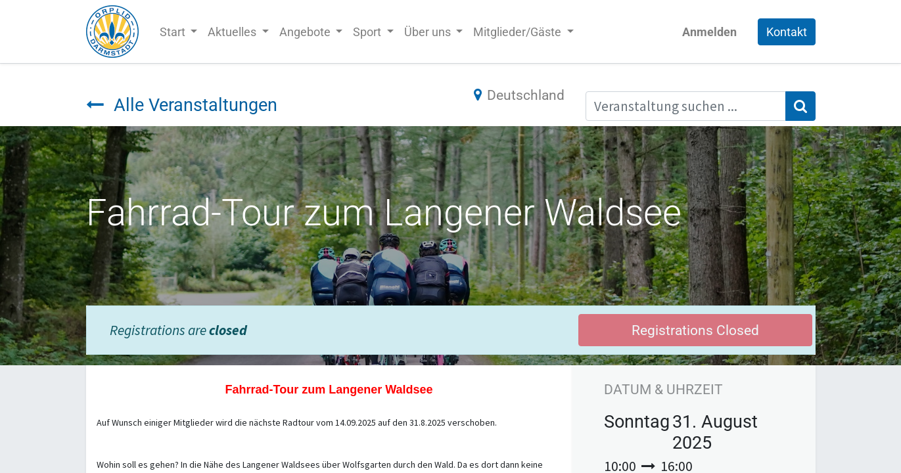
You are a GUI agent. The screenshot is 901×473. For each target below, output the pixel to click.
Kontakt (786, 32)
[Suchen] (800, 106)
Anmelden (709, 32)
